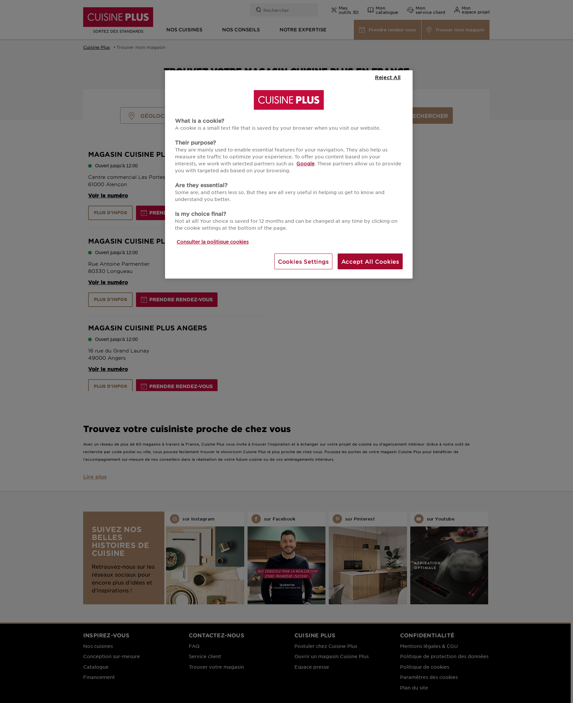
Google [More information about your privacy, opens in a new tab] (305, 163)
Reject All (388, 77)
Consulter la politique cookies (213, 242)
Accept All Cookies (370, 261)
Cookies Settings (303, 261)
